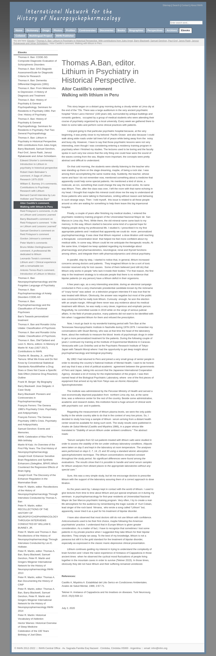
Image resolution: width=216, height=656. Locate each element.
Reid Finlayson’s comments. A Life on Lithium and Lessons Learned (39, 213)
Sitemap (167, 5)
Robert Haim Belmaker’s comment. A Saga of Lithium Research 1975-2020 (35, 176)
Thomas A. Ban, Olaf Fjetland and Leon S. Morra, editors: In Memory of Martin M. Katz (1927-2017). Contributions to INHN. (38, 346)
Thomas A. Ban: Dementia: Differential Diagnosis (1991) (33, 82)
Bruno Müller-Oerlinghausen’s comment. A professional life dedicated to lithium (36, 251)
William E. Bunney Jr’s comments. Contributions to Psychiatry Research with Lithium (38, 187)
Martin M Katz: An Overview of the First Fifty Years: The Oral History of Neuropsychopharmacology (37, 448)
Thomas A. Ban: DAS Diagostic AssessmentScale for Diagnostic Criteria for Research (35, 72)
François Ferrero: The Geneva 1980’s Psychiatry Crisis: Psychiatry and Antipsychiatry (37, 409)
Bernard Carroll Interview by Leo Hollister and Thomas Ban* (37, 197)
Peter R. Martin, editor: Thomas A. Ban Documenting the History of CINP (36, 581)
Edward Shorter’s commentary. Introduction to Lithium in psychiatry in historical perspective (39, 164)
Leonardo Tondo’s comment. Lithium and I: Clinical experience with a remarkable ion (38, 262)
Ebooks (31, 41)
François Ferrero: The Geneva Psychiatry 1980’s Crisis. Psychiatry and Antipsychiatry (37, 421)
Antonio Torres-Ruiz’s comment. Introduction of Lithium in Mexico (37, 272)
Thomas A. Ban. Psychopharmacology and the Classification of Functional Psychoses (34, 307)
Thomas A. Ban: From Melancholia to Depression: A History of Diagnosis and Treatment (37, 92)
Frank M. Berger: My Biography (35, 381)
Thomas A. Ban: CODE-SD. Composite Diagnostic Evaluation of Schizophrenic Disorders (37, 61)
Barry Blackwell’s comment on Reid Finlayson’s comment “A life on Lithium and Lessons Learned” (38, 223)
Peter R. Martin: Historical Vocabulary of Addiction (32, 617)
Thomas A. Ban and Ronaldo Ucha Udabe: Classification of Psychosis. (37, 334)
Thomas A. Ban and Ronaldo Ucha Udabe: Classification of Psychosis (37, 326)
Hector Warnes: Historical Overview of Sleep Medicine (37, 625)
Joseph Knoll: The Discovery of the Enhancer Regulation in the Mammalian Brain (37, 479)
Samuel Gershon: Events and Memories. (34, 430)
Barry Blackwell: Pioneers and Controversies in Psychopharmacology (34, 398)
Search (176, 5)
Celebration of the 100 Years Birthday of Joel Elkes (33, 633)
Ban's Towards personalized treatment (33, 318)
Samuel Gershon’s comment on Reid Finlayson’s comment (37, 232)
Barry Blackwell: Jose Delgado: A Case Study (36, 388)
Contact (185, 5)
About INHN (197, 5)
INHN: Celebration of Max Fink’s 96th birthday (35, 438)
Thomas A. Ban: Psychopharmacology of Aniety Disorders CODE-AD (35, 293)
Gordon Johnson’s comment (35, 238)
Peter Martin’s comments (33, 242)
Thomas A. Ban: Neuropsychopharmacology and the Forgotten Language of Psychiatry (37, 282)
